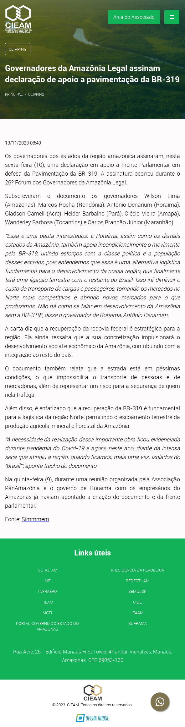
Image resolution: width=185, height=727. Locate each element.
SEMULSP (137, 591)
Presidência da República (137, 570)
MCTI (47, 612)
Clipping (36, 94)
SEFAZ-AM (47, 570)
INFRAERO (47, 591)
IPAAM (137, 612)
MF (47, 580)
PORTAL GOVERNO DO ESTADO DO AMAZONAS (47, 626)
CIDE (137, 602)
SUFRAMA (137, 623)
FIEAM (47, 602)
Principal (14, 94)
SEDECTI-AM (137, 580)
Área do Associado (134, 17)
